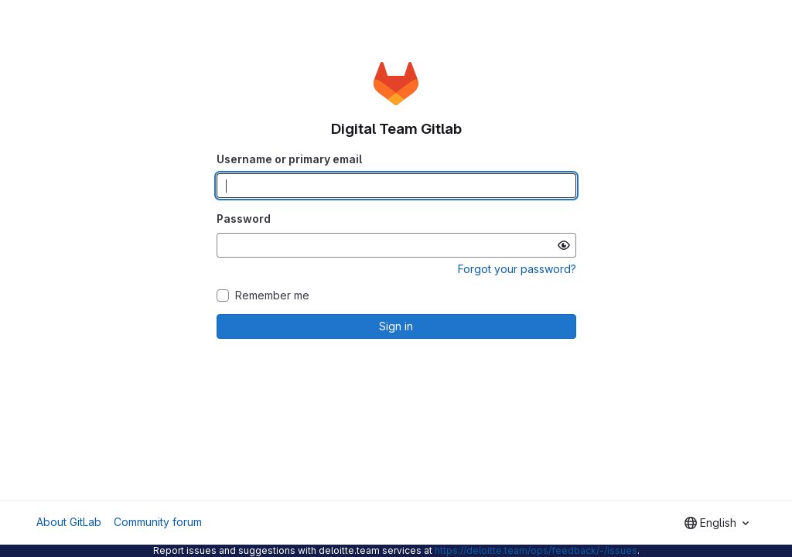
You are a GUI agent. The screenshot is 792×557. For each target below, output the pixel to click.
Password (244, 218)
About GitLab (68, 521)
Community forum (158, 521)
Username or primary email (289, 159)
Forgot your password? (517, 268)
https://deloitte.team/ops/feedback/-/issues (536, 550)
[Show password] (563, 245)
